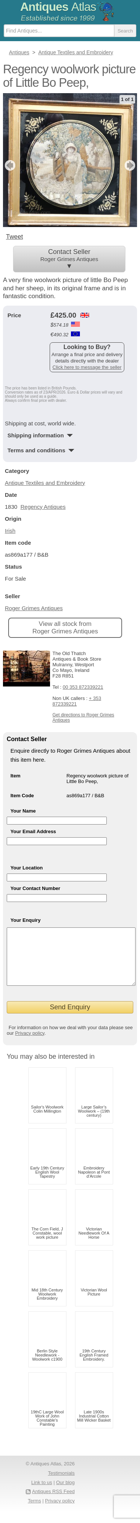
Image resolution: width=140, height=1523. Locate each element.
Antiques (58, 6)
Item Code (22, 795)
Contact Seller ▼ (69, 259)
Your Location (26, 867)
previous (9, 165)
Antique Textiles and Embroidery (45, 482)
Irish (10, 530)
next (131, 165)
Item (15, 775)
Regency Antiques (43, 506)
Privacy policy (29, 1044)
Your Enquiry (25, 920)
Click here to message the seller (87, 367)
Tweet (14, 236)
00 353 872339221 (83, 686)
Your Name (23, 810)
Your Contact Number (35, 888)
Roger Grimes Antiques (34, 608)
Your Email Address (33, 831)
